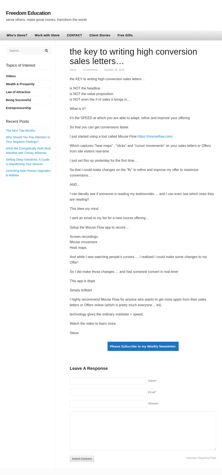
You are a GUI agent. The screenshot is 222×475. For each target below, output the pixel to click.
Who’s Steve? (16, 35)
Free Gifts (125, 35)
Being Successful (18, 100)
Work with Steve (47, 35)
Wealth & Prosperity (20, 84)
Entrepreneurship (18, 108)
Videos (11, 76)
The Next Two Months (20, 130)
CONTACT (74, 35)
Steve (73, 69)
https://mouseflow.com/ (155, 136)
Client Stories (99, 35)
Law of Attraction (18, 92)
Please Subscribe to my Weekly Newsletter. (143, 346)
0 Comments (90, 69)
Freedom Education (28, 13)
